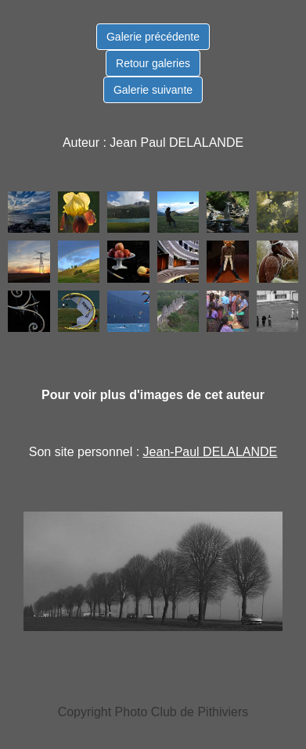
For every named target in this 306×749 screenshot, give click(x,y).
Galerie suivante (153, 90)
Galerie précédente (153, 36)
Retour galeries (153, 63)
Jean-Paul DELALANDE (210, 451)
